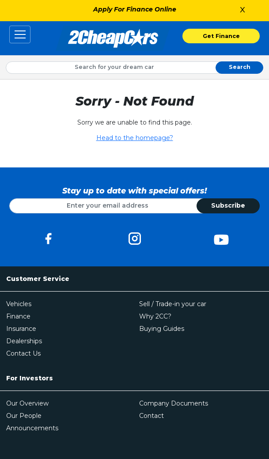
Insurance (21, 329)
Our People (24, 416)
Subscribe (228, 205)
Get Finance (221, 36)
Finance (18, 316)
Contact (151, 416)
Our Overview (27, 403)
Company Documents (173, 403)
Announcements (32, 428)
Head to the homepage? (134, 138)
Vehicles (18, 304)
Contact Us (23, 353)
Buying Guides (161, 329)
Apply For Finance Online (134, 9)
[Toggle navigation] (19, 34)
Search (239, 67)
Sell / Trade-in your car (172, 304)
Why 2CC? (155, 316)
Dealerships (24, 341)
